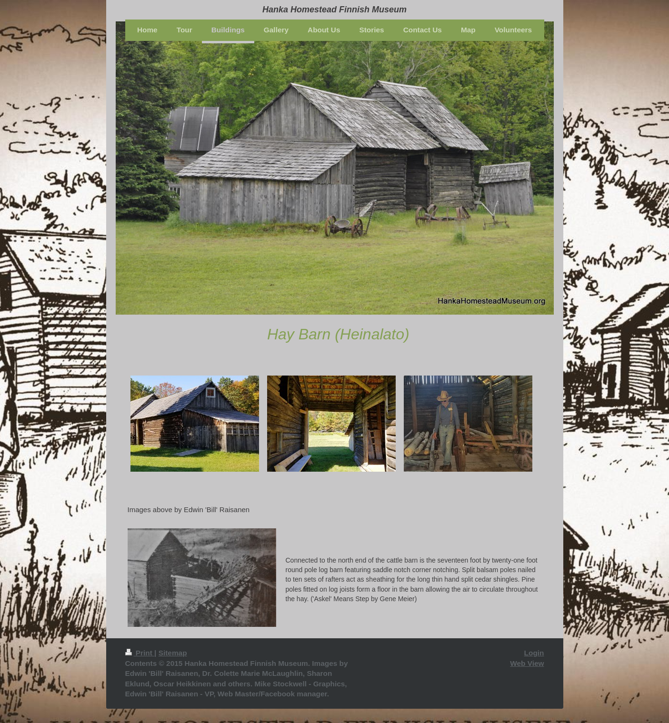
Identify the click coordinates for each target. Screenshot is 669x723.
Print (140, 653)
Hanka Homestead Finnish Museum (334, 9)
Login (534, 653)
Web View (527, 663)
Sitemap (173, 653)
